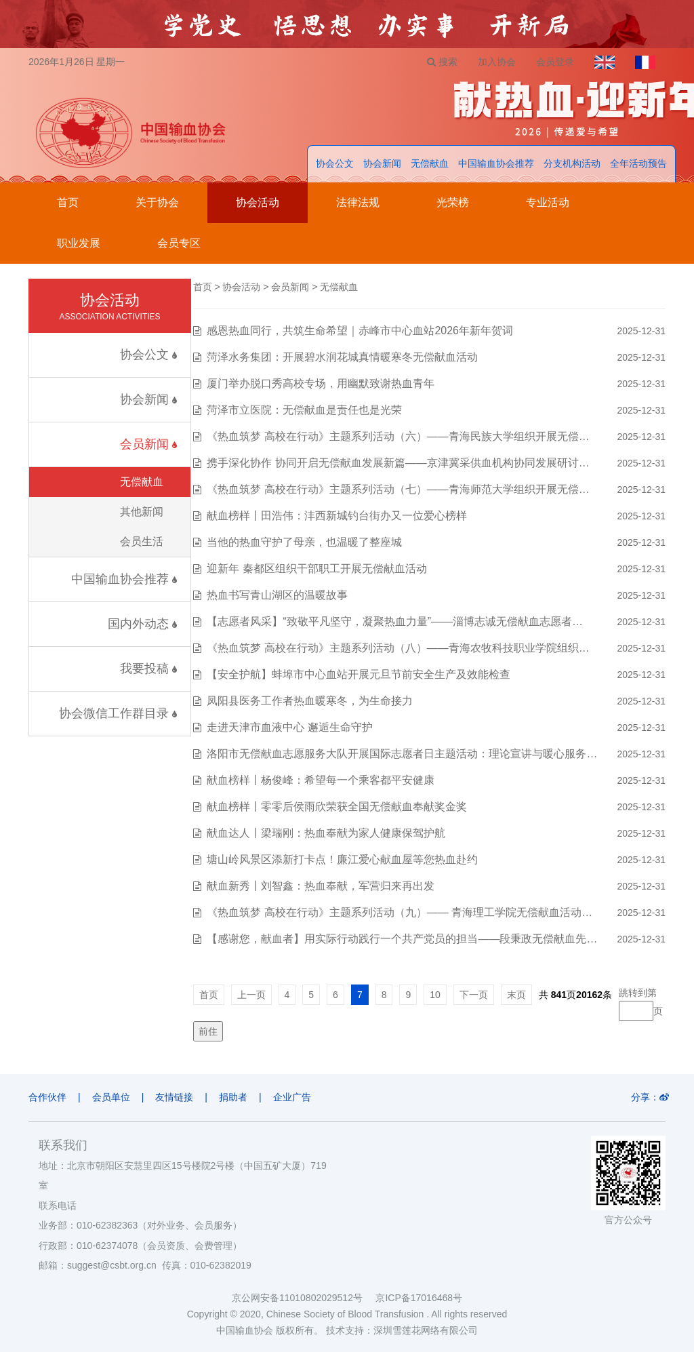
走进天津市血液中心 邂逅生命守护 (289, 727)
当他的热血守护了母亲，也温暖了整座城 (304, 542)
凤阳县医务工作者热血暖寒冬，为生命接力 (310, 701)
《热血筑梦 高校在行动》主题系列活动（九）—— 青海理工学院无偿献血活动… (399, 912)
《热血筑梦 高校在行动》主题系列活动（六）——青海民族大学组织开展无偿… (398, 436)
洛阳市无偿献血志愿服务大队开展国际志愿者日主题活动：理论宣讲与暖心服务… (402, 753)
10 (435, 994)
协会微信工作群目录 (118, 713)
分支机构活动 (572, 163)
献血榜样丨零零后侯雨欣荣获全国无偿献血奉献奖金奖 (337, 806)
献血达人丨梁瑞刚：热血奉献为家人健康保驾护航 (326, 833)
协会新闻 (382, 163)
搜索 (442, 61)
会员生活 (141, 541)
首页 (68, 202)
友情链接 (174, 1097)
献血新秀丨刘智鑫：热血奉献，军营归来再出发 (320, 886)
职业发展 (78, 243)
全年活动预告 (638, 163)
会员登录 (555, 61)
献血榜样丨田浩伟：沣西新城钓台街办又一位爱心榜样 (337, 515)
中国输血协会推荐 (496, 163)
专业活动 (547, 202)
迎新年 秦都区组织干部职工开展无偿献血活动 (316, 568)
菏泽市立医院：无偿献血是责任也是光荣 (304, 410)
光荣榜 (452, 202)
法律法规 (358, 202)
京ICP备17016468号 (418, 1297)
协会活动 (257, 202)
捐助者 (233, 1097)
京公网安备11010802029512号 (303, 1297)
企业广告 (292, 1097)
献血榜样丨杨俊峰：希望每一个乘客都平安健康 (320, 780)
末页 (516, 994)
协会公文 (335, 163)
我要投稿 (148, 668)
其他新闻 (141, 511)
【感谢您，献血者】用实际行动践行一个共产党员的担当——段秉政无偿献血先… (402, 939)
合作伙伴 (47, 1097)
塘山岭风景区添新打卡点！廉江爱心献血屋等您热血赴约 (342, 859)
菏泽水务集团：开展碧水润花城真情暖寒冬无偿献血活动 (342, 357)
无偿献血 (430, 163)
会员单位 (111, 1097)
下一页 (474, 994)
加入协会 (497, 61)
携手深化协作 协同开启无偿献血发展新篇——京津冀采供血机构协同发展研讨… (398, 463)
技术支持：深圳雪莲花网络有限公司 (402, 1330)
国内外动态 (142, 624)
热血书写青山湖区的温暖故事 (277, 595)
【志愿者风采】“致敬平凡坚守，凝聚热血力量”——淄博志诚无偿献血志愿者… (395, 621)
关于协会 (157, 202)
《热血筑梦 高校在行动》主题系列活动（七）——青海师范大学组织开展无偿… (398, 489)
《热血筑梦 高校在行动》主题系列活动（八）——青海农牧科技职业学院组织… (398, 648)
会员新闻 (148, 444)
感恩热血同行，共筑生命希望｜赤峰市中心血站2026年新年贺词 (360, 330)
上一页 (251, 994)
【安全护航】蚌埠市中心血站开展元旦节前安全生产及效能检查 (358, 674)
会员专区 (179, 243)
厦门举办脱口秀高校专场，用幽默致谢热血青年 (320, 383)
